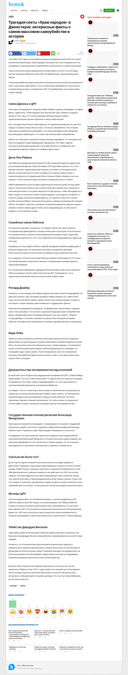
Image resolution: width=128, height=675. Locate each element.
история (13, 588)
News (11, 18)
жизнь (22, 588)
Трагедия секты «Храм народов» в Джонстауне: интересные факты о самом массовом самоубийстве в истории (40, 31)
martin (16, 42)
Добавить (109, 12)
